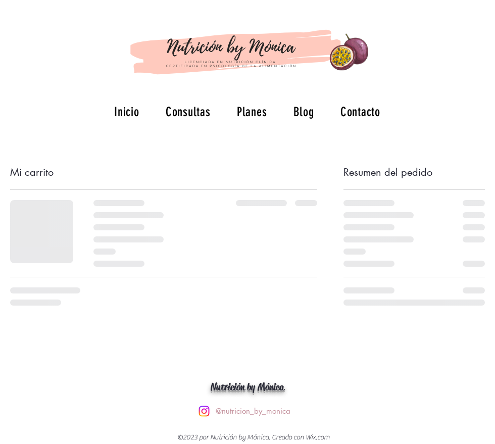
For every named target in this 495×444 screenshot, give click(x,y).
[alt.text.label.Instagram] (204, 411)
